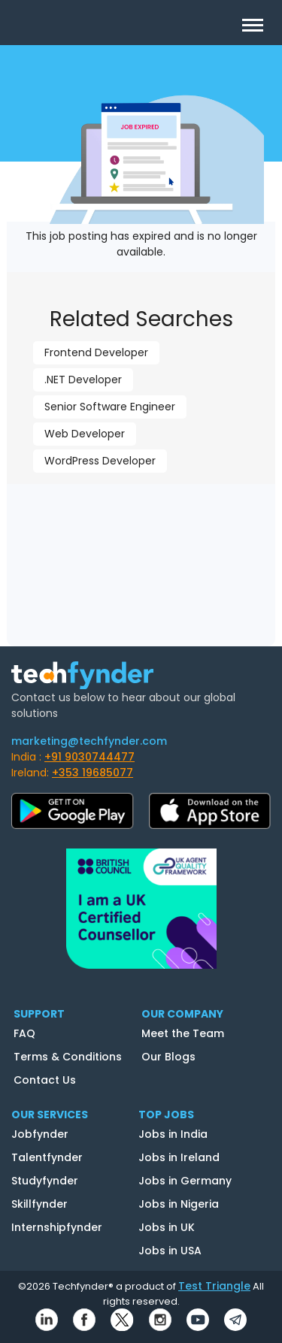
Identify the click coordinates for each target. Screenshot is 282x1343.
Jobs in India (173, 1134)
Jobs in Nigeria (178, 1203)
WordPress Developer (100, 460)
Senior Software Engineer (109, 406)
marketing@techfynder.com (89, 741)
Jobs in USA (170, 1250)
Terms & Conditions (68, 1056)
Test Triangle (214, 1285)
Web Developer (84, 433)
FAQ (24, 1033)
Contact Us (45, 1079)
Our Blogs (168, 1056)
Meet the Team (182, 1033)
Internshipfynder (56, 1227)
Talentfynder (47, 1157)
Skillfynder (39, 1203)
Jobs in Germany (185, 1180)
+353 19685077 (92, 772)
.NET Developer (83, 379)
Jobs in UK (166, 1227)
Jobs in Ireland (179, 1157)
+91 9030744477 (89, 756)
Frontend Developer (96, 352)
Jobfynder (39, 1134)
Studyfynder (44, 1180)
